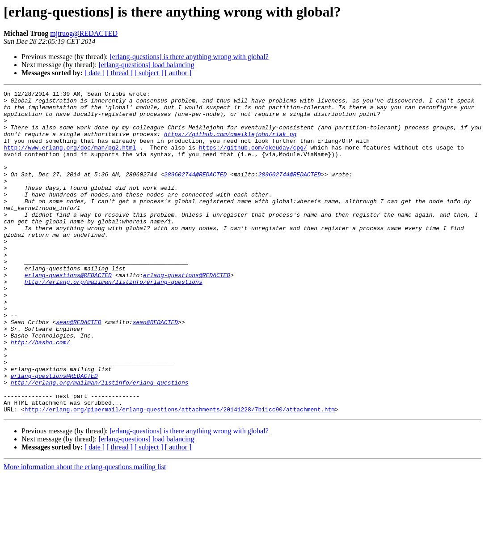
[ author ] (178, 73)
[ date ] (94, 73)
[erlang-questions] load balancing (146, 64)
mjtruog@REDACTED (84, 33)
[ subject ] (149, 73)
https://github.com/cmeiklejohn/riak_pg (230, 143)
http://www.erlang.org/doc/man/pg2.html (70, 159)
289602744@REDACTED (195, 192)
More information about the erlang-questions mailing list (85, 531)
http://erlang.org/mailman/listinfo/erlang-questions (113, 321)
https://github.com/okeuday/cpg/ (253, 159)
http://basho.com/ (40, 393)
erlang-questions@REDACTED (68, 312)
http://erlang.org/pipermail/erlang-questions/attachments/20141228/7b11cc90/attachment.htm (180, 474)
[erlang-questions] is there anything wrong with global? (189, 56)
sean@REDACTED (78, 369)
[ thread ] (119, 73)
